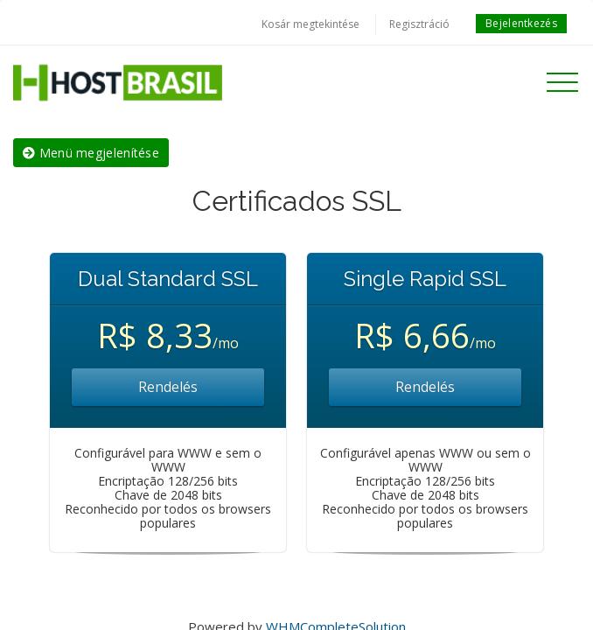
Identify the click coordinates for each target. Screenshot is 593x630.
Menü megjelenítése (91, 152)
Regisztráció (419, 24)
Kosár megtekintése (310, 24)
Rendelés (168, 386)
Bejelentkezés (521, 23)
